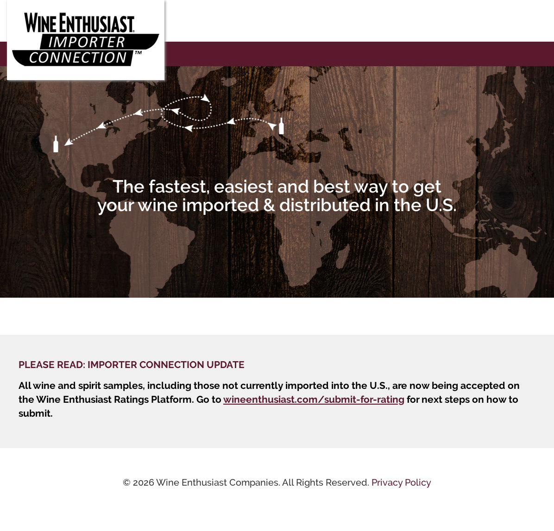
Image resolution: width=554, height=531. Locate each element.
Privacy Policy (401, 482)
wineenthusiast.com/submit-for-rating (313, 399)
